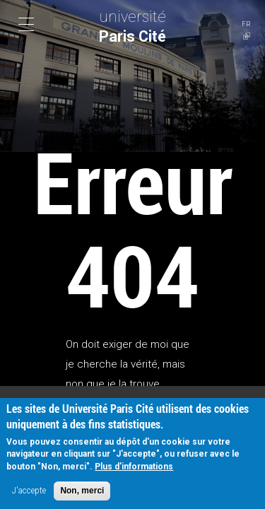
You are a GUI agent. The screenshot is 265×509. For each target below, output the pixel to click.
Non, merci (82, 495)
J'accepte (29, 495)
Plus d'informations (134, 471)
